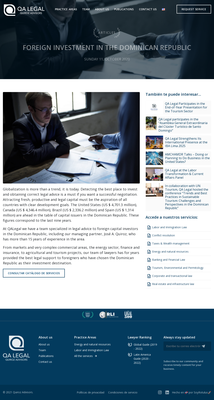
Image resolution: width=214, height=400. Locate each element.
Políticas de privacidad (90, 392)
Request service (194, 9)
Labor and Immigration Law (167, 227)
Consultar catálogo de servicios (34, 273)
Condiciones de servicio (122, 392)
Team (86, 9)
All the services (85, 356)
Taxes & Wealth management (168, 243)
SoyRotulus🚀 (202, 392)
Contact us (148, 9)
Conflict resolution (161, 235)
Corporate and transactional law (169, 276)
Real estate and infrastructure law (170, 284)
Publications (124, 9)
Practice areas (66, 9)
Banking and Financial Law (166, 260)
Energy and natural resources (168, 251)
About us (102, 9)
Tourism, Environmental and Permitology (175, 268)
